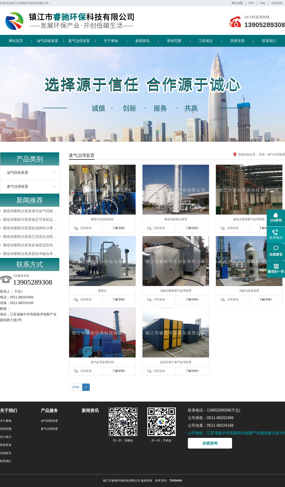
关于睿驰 (111, 41)
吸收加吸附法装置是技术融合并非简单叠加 (37, 254)
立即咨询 (85, 228)
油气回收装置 (47, 41)
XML (263, 3)
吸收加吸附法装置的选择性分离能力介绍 (35, 228)
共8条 (75, 387)
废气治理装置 (79, 41)
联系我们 (269, 41)
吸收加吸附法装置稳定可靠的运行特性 (33, 219)
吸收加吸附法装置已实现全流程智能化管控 (37, 236)
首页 (262, 154)
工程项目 (206, 41)
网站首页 (16, 41)
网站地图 (237, 3)
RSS (251, 3)
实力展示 (5, 437)
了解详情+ (118, 228)
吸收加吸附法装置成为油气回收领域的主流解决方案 (44, 211)
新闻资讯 (142, 41)
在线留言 (5, 453)
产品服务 (49, 410)
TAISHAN (175, 480)
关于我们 (8, 410)
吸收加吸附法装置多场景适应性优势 (31, 245)
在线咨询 (277, 3)
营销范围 (174, 41)
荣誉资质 (237, 41)
